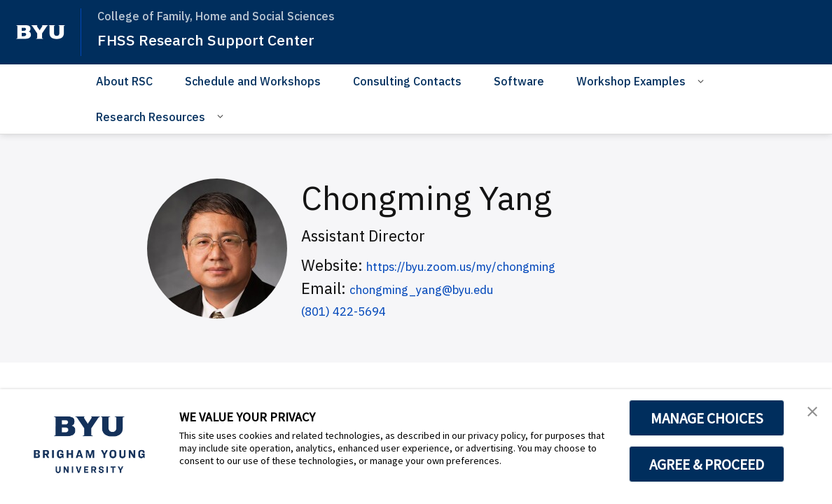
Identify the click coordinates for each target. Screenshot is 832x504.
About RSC (124, 81)
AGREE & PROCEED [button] (707, 464)
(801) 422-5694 (356, 310)
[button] (809, 414)
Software (519, 81)
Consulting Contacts (407, 81)
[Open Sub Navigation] (703, 80)
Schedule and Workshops (253, 81)
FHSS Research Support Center (217, 39)
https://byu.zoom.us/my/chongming (494, 265)
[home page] (40, 32)
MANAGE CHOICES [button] (707, 418)
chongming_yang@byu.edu (446, 288)
